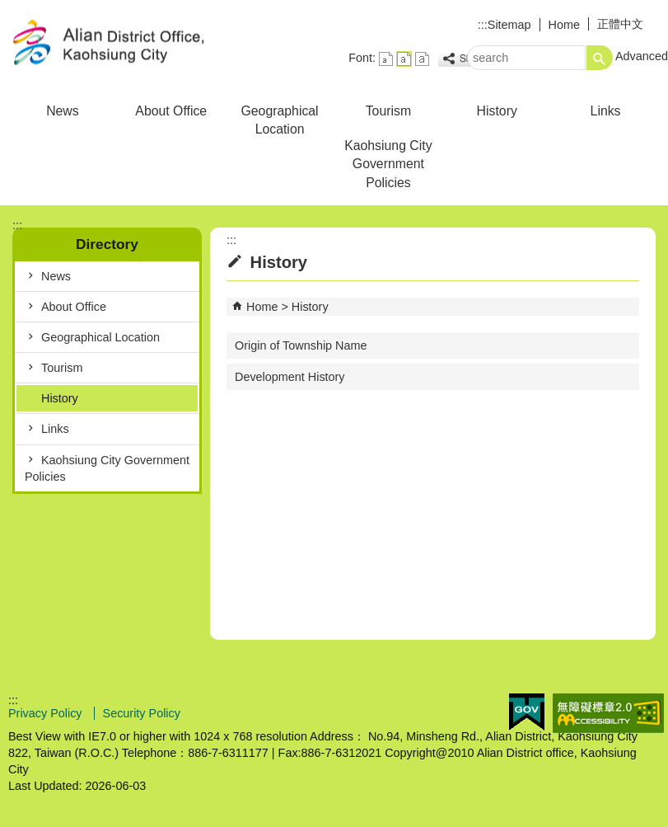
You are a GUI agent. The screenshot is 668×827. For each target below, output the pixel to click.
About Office (171, 111)
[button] (599, 57)
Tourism (388, 111)
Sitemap (509, 24)
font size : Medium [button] (404, 59)
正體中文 (620, 24)
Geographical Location (279, 120)
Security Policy (141, 713)
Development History (290, 376)
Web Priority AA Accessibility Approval (608, 713)
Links (606, 111)
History (497, 111)
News (62, 111)
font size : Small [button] (386, 59)
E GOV (526, 712)
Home (564, 24)
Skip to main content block (8, 8)
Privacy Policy (47, 713)
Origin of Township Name (301, 345)
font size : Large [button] (422, 59)
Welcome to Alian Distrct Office (139, 44)
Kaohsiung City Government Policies (388, 164)
